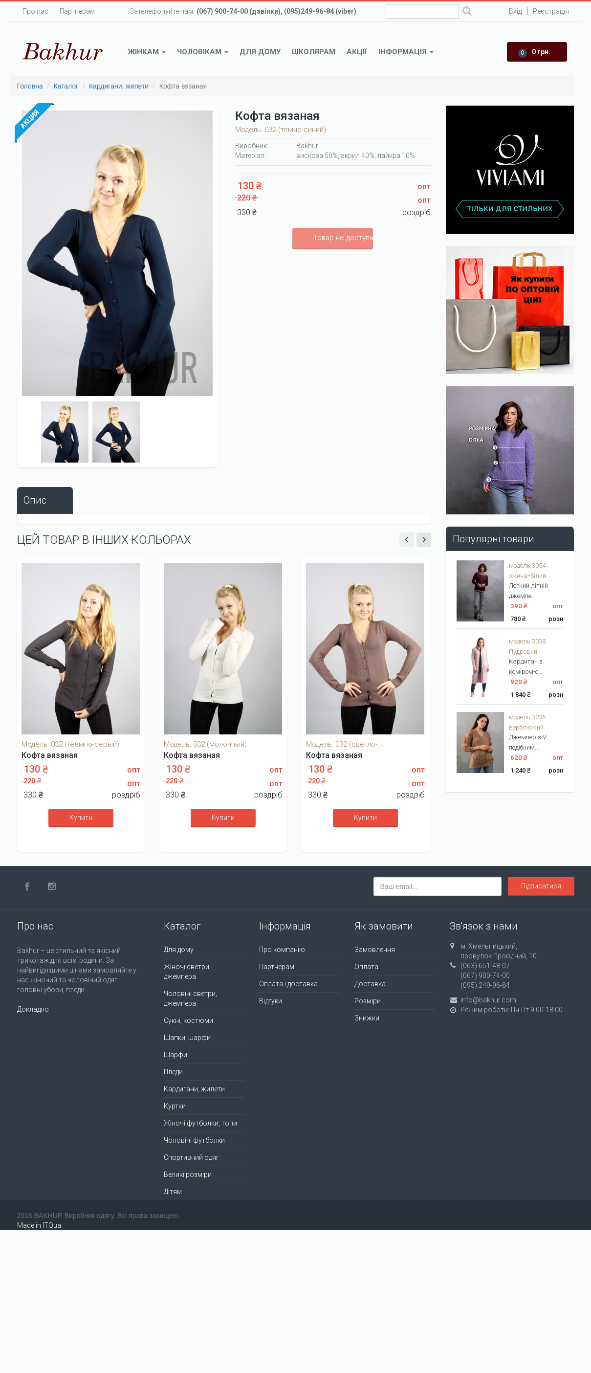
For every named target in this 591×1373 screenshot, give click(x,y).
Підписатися (541, 886)
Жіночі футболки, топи (200, 1123)
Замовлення (374, 949)
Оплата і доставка (288, 984)
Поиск (467, 12)
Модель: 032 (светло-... (344, 744)
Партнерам (77, 11)
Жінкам (147, 51)
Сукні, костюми (188, 1020)
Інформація (406, 51)
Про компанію (282, 949)
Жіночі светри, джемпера (187, 971)
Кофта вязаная (50, 755)
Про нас (35, 11)
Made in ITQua (39, 1225)
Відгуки (270, 1001)
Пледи (173, 1072)
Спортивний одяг (191, 1157)
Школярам (313, 51)
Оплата (366, 967)
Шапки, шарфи (187, 1037)
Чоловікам (202, 51)
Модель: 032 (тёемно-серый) (70, 744)
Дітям (173, 1192)
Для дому (260, 51)
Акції (357, 51)
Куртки (175, 1106)
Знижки (366, 1018)
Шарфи (175, 1055)
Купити (80, 817)
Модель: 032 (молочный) (205, 744)
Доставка (370, 984)
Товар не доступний (343, 237)
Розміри (367, 1001)
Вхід (515, 11)
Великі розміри (188, 1174)
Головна (30, 86)
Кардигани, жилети (119, 86)
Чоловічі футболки (194, 1140)
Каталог (65, 86)
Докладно (33, 1009)
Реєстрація (551, 11)
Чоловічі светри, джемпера (190, 998)
